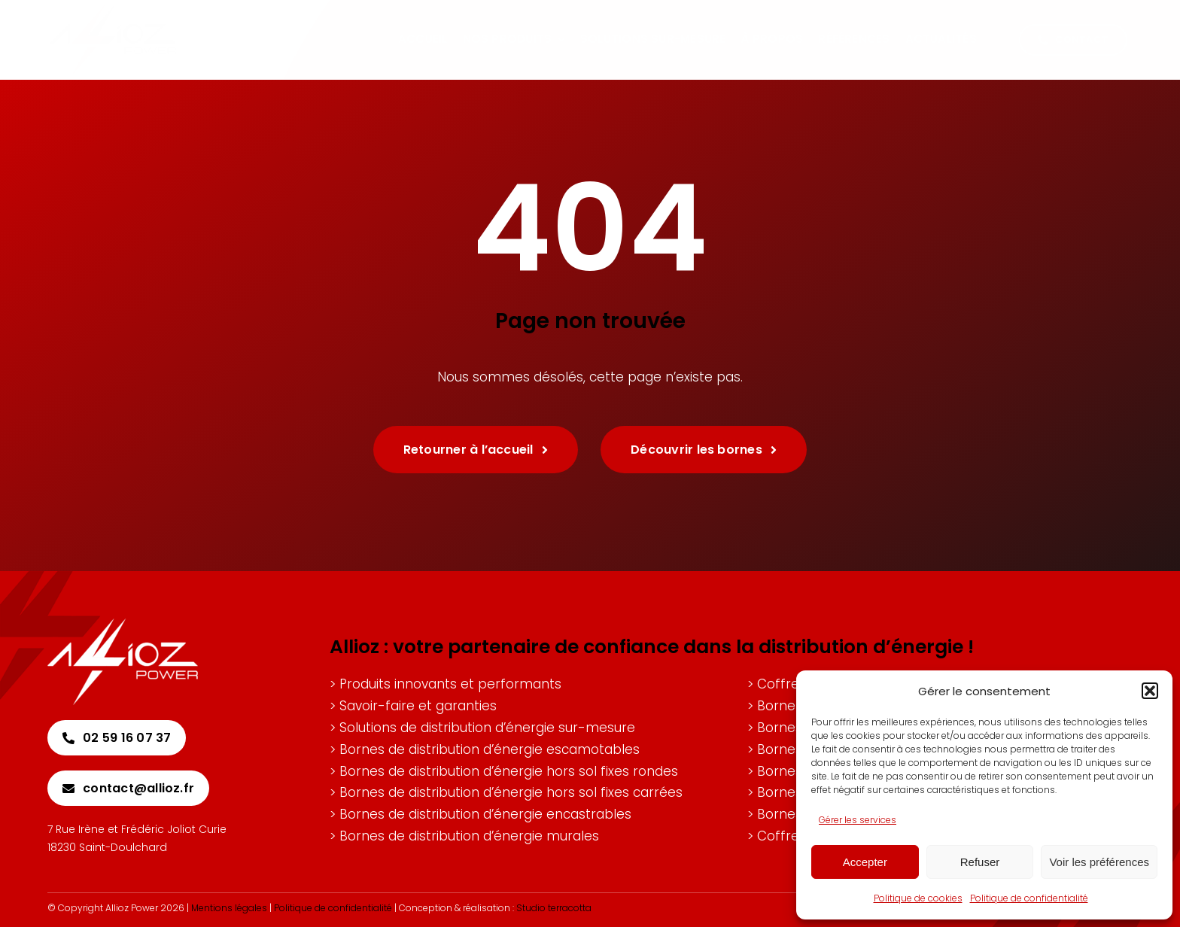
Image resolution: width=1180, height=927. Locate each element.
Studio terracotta (554, 907)
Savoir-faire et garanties (418, 706)
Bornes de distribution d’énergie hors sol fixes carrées (511, 792)
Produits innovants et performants (450, 684)
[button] (1149, 690)
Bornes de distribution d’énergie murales (469, 836)
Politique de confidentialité (1029, 898)
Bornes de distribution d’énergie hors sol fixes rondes (508, 771)
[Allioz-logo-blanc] (122, 624)
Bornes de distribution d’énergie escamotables (489, 749)
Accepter (865, 862)
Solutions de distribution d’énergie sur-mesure (487, 728)
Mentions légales (229, 907)
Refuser (980, 862)
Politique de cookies (918, 898)
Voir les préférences (1099, 862)
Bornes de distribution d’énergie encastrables (485, 814)
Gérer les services (857, 819)
